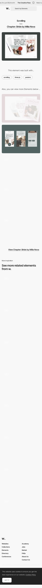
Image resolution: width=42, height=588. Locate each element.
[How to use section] (21, 321)
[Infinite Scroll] (21, 416)
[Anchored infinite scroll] (21, 353)
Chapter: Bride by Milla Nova (21, 27)
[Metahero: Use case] (21, 512)
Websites (5, 544)
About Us (25, 556)
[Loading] (21, 169)
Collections (6, 547)
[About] (21, 200)
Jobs (23, 547)
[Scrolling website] (21, 448)
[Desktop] (21, 108)
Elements (5, 550)
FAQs (24, 553)
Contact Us (26, 560)
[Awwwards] (7, 8)
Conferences (6, 556)
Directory (5, 553)
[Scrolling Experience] (21, 384)
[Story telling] (21, 231)
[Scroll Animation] (21, 289)
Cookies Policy (31, 574)
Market (24, 550)
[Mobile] (21, 139)
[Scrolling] (21, 480)
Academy (25, 544)
